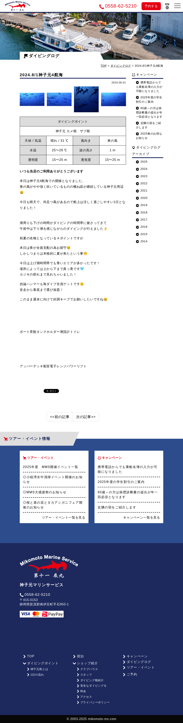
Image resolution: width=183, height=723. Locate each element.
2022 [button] (142, 183)
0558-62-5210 (35, 594)
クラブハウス (87, 669)
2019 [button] (142, 205)
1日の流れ (35, 674)
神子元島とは (37, 669)
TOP (104, 65)
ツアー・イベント (139, 667)
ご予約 (130, 674)
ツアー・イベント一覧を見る (63, 517)
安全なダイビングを (92, 685)
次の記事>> (86, 417)
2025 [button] (142, 161)
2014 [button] (142, 241)
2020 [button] (142, 197)
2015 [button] (142, 234)
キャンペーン (135, 656)
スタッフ (84, 674)
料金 (81, 691)
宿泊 (78, 656)
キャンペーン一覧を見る (141, 517)
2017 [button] (142, 219)
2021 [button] (142, 190)
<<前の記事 (60, 417)
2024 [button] (142, 168)
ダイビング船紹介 (90, 680)
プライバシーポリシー (93, 702)
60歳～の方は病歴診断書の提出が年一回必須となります (149, 112)
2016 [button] (142, 226)
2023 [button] (142, 176)
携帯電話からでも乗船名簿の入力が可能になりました (149, 87)
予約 (151, 6)
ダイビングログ (42, 56)
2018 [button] (142, 212)
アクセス (84, 696)
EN (167, 6)
